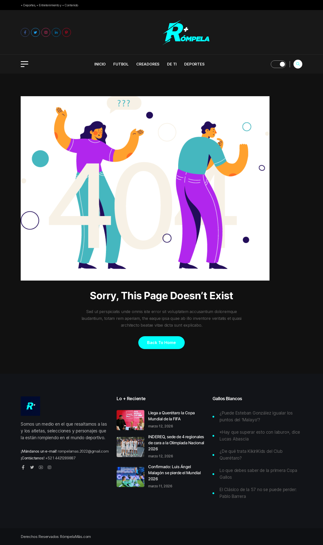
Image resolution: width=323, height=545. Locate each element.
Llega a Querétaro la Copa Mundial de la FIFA (177, 419)
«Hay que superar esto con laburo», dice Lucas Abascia (260, 435)
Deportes (194, 64)
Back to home (161, 342)
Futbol (121, 64)
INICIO (100, 64)
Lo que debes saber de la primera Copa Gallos (258, 474)
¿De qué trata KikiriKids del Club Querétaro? (251, 455)
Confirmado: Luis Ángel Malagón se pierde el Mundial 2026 (177, 476)
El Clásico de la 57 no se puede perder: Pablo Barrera (258, 493)
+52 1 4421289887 (60, 458)
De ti (172, 64)
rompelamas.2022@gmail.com (83, 451)
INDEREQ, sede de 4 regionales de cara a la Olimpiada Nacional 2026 (177, 446)
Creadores (147, 64)
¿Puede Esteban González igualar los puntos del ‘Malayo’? (256, 416)
